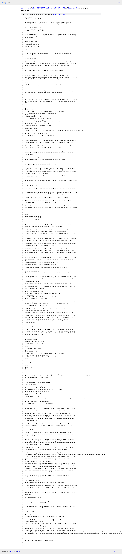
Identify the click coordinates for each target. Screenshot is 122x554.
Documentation (73, 8)
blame (63, 14)
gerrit (23, 8)
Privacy (14, 551)
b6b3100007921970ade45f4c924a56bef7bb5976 (48, 8)
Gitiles (9, 551)
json (119, 551)
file (54, 14)
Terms (19, 551)
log (59, 14)
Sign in (118, 2)
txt (115, 551)
